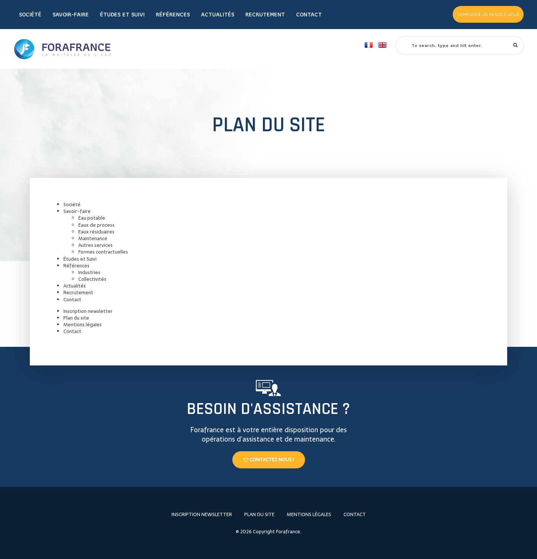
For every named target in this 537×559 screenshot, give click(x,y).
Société (30, 14)
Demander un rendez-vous (488, 14)
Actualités (217, 14)
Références (173, 14)
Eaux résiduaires (96, 232)
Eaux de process (96, 225)
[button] (515, 45)
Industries (89, 272)
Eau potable (91, 218)
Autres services (95, 245)
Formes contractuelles (103, 252)
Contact (309, 14)
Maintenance (92, 238)
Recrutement (265, 14)
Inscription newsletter (88, 311)
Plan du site (76, 318)
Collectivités (92, 279)
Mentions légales (82, 325)
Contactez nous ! (269, 460)
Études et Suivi (122, 14)
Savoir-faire (71, 14)
